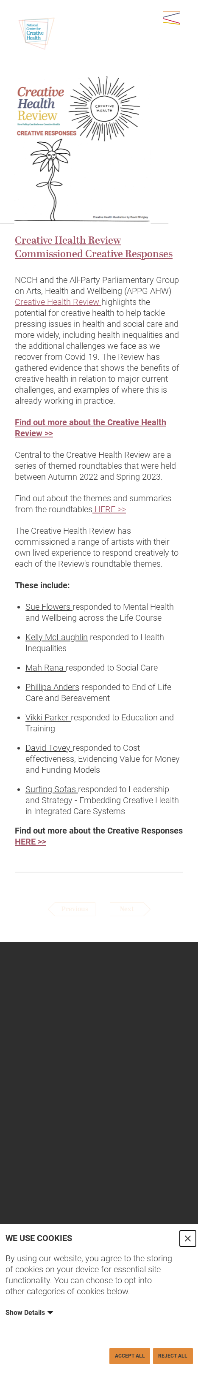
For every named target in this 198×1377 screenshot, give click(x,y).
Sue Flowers (49, 607)
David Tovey (49, 748)
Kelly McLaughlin (56, 637)
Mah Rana (45, 668)
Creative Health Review (58, 302)
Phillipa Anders (52, 687)
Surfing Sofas (51, 789)
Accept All (130, 1356)
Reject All (172, 1356)
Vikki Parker (48, 717)
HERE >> (109, 509)
